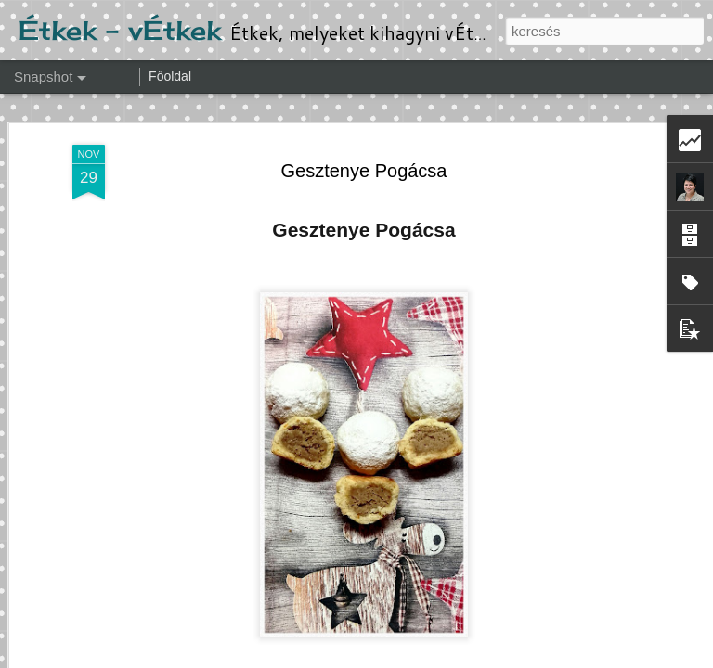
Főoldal (170, 76)
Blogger (481, 657)
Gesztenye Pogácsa (364, 121)
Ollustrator (378, 657)
